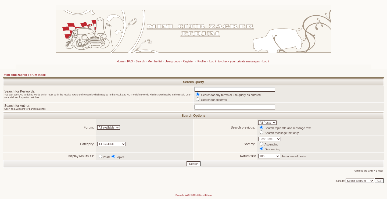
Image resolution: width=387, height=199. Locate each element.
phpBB (187, 195)
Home (120, 61)
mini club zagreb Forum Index (25, 74)
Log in (266, 61)
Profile (202, 61)
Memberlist (155, 61)
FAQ (130, 61)
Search (140, 61)
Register (188, 61)
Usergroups (172, 61)
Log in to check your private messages (235, 61)
